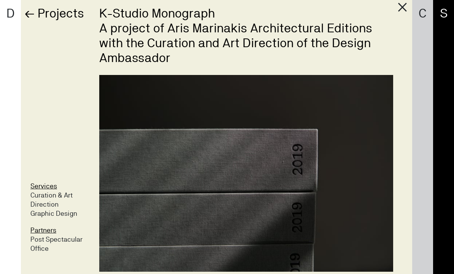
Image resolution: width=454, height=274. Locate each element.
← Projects (54, 13)
